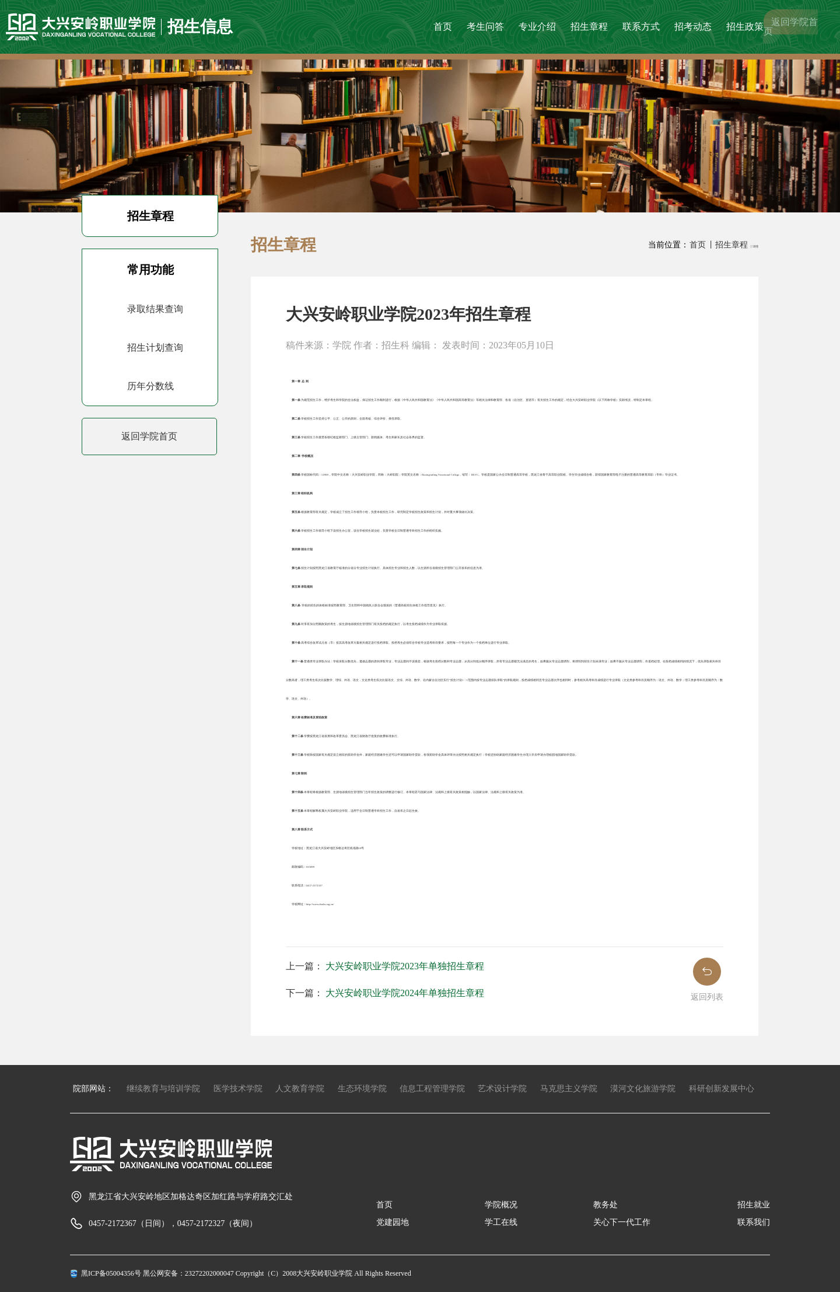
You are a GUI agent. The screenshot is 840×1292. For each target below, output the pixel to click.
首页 (442, 27)
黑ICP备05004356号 (111, 1273)
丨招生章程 (728, 244)
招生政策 (745, 27)
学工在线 (501, 1222)
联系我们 (753, 1222)
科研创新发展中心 (721, 1088)
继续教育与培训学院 (163, 1088)
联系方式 (641, 27)
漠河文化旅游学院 (643, 1088)
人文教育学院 (299, 1088)
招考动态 (693, 27)
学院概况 (501, 1204)
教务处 (605, 1204)
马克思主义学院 (568, 1088)
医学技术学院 (238, 1088)
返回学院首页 (791, 26)
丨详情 (754, 246)
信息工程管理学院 (432, 1088)
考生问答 (485, 27)
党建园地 (392, 1222)
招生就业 (753, 1204)
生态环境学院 (362, 1088)
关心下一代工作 (621, 1222)
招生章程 (589, 27)
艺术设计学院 (502, 1088)
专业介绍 (537, 27)
